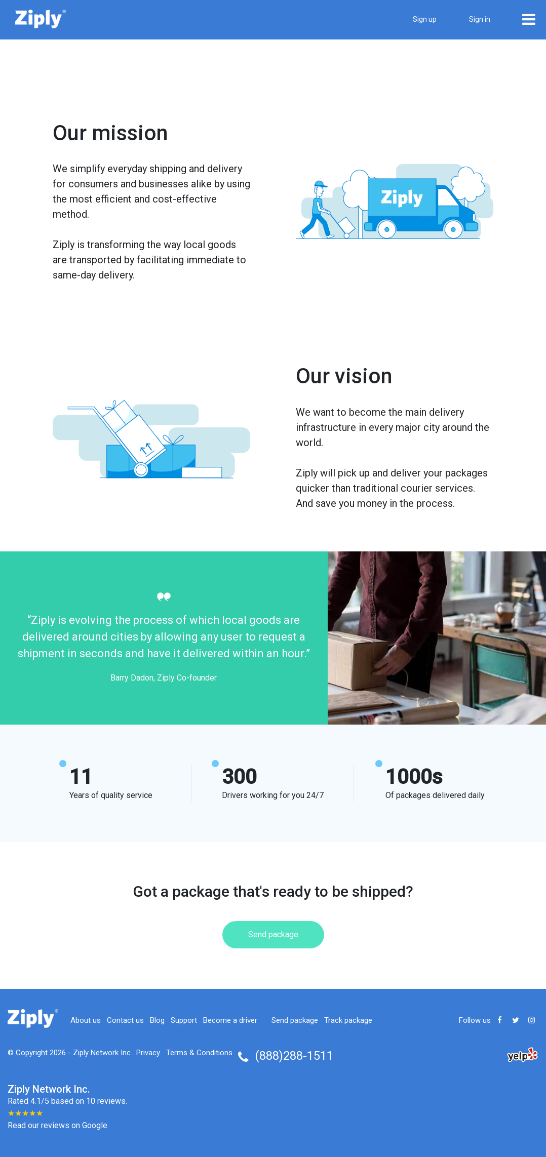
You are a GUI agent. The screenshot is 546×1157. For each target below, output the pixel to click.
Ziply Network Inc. (102, 1052)
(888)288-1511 (294, 1056)
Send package (273, 934)
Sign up (425, 19)
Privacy (148, 1052)
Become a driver (230, 1020)
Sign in (479, 19)
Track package (348, 1020)
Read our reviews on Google (57, 1125)
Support (184, 1020)
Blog (157, 1020)
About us (85, 1020)
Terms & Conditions (199, 1052)
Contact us (125, 1020)
